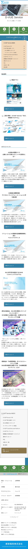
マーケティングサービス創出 (10, 425)
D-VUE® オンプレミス (8, 431)
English (24, 2)
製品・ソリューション (6, 481)
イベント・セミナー (6, 495)
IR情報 (3, 487)
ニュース (17, 491)
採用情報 (17, 495)
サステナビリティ (6, 491)
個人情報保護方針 (19, 504)
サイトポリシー (4, 504)
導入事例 (5, 445)
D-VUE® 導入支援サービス (9, 420)
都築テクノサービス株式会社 (9, 523)
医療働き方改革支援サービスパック (11, 434)
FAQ (4, 439)
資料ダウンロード (9, 109)
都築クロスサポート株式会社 (9, 527)
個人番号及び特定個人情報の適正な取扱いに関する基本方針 (20, 508)
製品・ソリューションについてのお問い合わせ (10, 450)
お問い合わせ (4, 500)
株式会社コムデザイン (7, 530)
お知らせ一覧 (6, 442)
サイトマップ (18, 513)
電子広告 (17, 487)
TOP (4, 474)
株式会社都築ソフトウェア (8, 525)
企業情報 (17, 480)
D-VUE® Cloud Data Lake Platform (11, 428)
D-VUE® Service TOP (8, 417)
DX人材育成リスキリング (9, 423)
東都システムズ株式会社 (7, 534)
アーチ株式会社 (5, 532)
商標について (4, 513)
